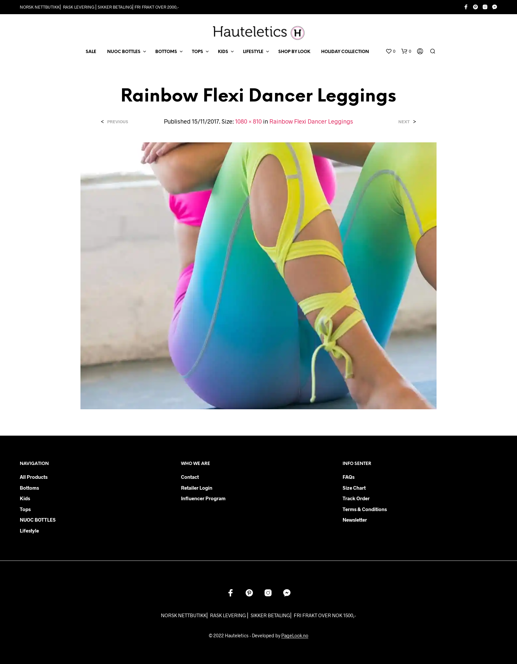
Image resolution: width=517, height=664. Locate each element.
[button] (390, 51)
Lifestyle (29, 531)
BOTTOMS (166, 52)
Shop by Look (294, 52)
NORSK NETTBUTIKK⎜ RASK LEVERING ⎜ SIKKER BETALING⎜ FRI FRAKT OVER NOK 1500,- (258, 615)
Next (404, 122)
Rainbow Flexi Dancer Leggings (311, 121)
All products (33, 477)
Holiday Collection (345, 52)
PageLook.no (294, 635)
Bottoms (29, 488)
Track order (356, 498)
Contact (190, 477)
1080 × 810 (248, 121)
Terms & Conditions (365, 509)
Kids (25, 498)
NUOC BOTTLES (123, 52)
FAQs (348, 477)
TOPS (197, 52)
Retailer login (196, 488)
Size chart (354, 488)
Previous (117, 122)
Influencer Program (203, 498)
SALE (91, 52)
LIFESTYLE (253, 52)
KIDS (223, 52)
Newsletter (355, 520)
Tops (25, 509)
